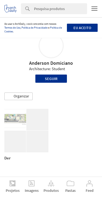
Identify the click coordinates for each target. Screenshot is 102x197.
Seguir (51, 78)
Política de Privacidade (34, 27)
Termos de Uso (12, 27)
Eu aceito (82, 27)
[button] (18, 96)
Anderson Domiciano (51, 63)
